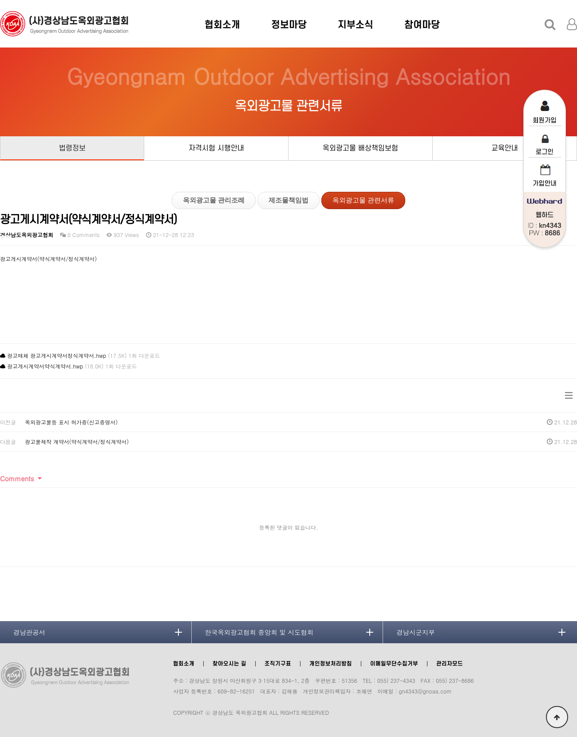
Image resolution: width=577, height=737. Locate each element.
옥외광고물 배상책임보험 (360, 148)
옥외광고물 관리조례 (214, 200)
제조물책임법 (288, 200)
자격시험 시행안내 (216, 148)
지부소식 (355, 25)
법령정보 (72, 148)
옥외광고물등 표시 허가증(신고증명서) (71, 422)
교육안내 (504, 148)
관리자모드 (449, 664)
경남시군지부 (415, 632)
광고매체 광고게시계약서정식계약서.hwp (56, 355)
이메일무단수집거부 (394, 664)
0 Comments (79, 234)
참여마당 (422, 25)
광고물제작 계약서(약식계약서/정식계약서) (77, 441)
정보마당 (289, 25)
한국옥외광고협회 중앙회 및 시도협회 (259, 632)
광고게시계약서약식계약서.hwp (45, 366)
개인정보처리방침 (330, 664)
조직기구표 (278, 664)
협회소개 (222, 25)
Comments (17, 478)
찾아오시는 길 (229, 664)
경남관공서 (29, 632)
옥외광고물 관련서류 (363, 200)
